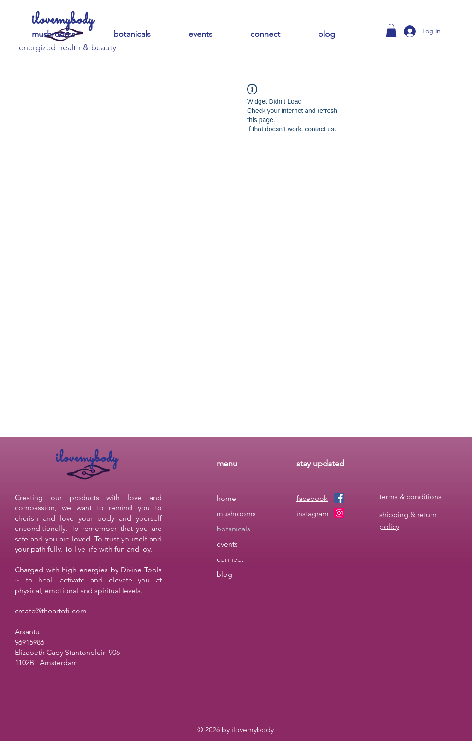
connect (230, 559)
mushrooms (236, 513)
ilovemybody (63, 20)
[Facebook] (339, 498)
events (227, 544)
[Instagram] (339, 513)
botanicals (233, 528)
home (226, 498)
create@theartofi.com (51, 610)
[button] (277, 34)
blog (224, 574)
